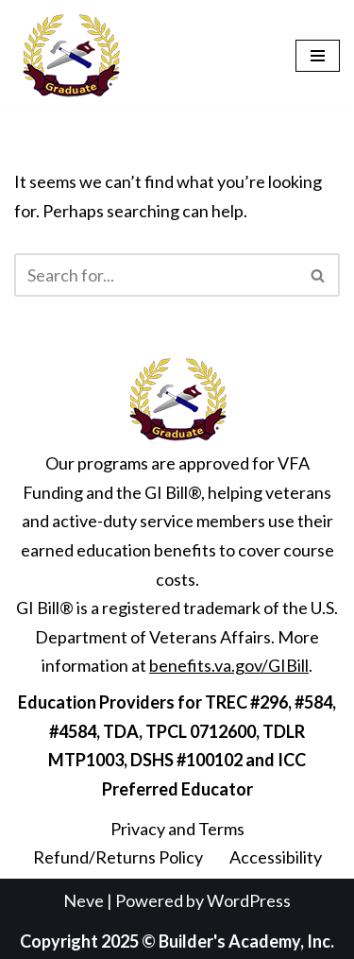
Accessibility (275, 857)
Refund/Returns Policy (118, 857)
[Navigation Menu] (317, 56)
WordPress (249, 900)
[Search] (155, 275)
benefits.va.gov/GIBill (229, 665)
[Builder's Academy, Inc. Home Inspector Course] (70, 55)
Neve (83, 900)
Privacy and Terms (177, 828)
